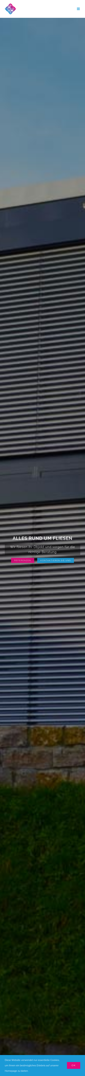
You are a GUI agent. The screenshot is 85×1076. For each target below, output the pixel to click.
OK (74, 1065)
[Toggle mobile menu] (78, 8)
